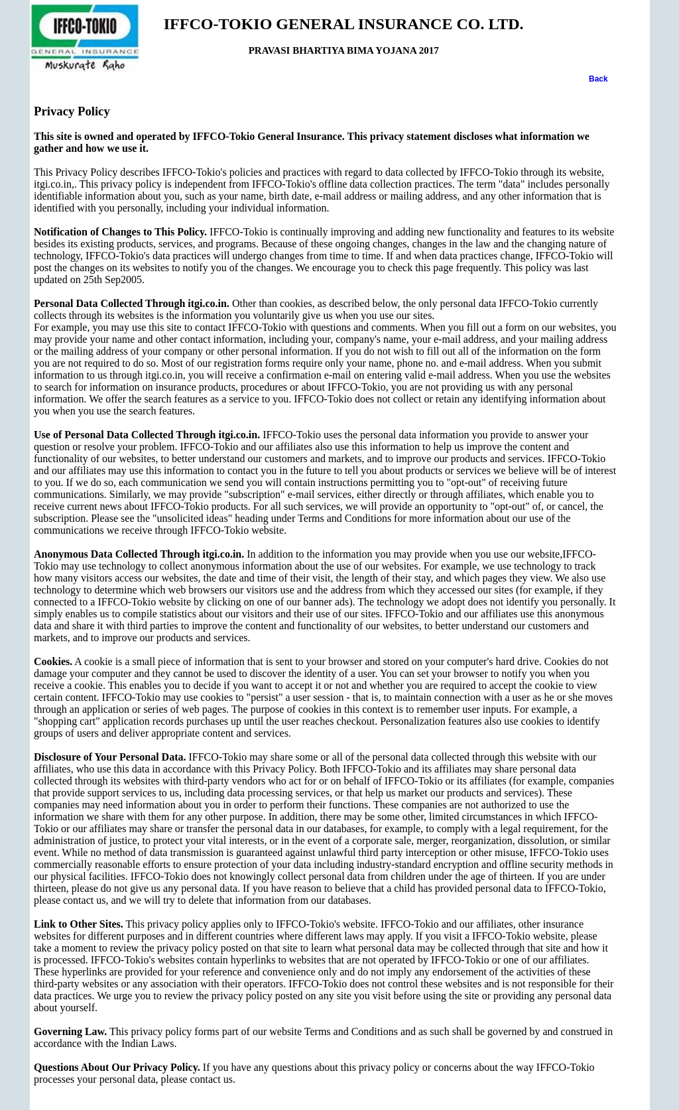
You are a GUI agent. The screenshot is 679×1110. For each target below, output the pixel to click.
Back (598, 79)
